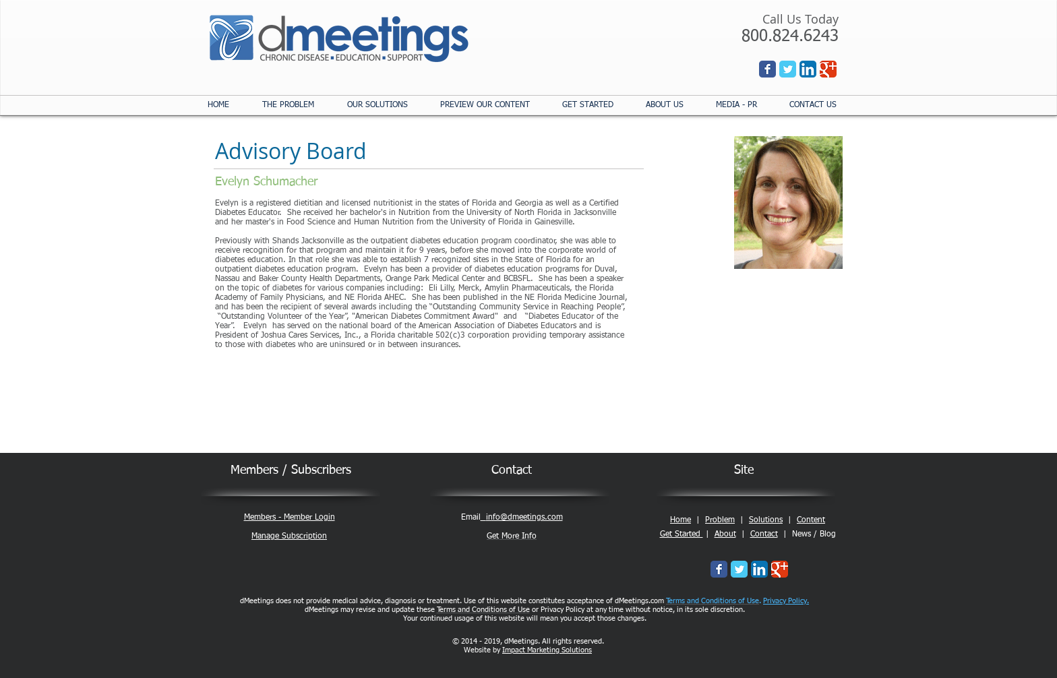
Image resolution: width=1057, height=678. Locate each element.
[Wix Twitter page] (787, 69)
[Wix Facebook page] (767, 69)
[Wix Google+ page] (828, 69)
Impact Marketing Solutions (547, 650)
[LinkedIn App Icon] (807, 69)
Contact (764, 534)
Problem (720, 520)
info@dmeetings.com (524, 518)
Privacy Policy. (786, 601)
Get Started (681, 534)
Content (811, 520)
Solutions (766, 520)
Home (680, 520)
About (725, 534)
